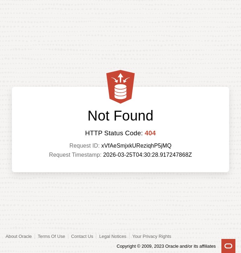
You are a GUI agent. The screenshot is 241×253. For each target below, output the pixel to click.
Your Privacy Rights (151, 236)
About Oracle (19, 236)
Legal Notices (112, 236)
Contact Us (82, 236)
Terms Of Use (51, 236)
